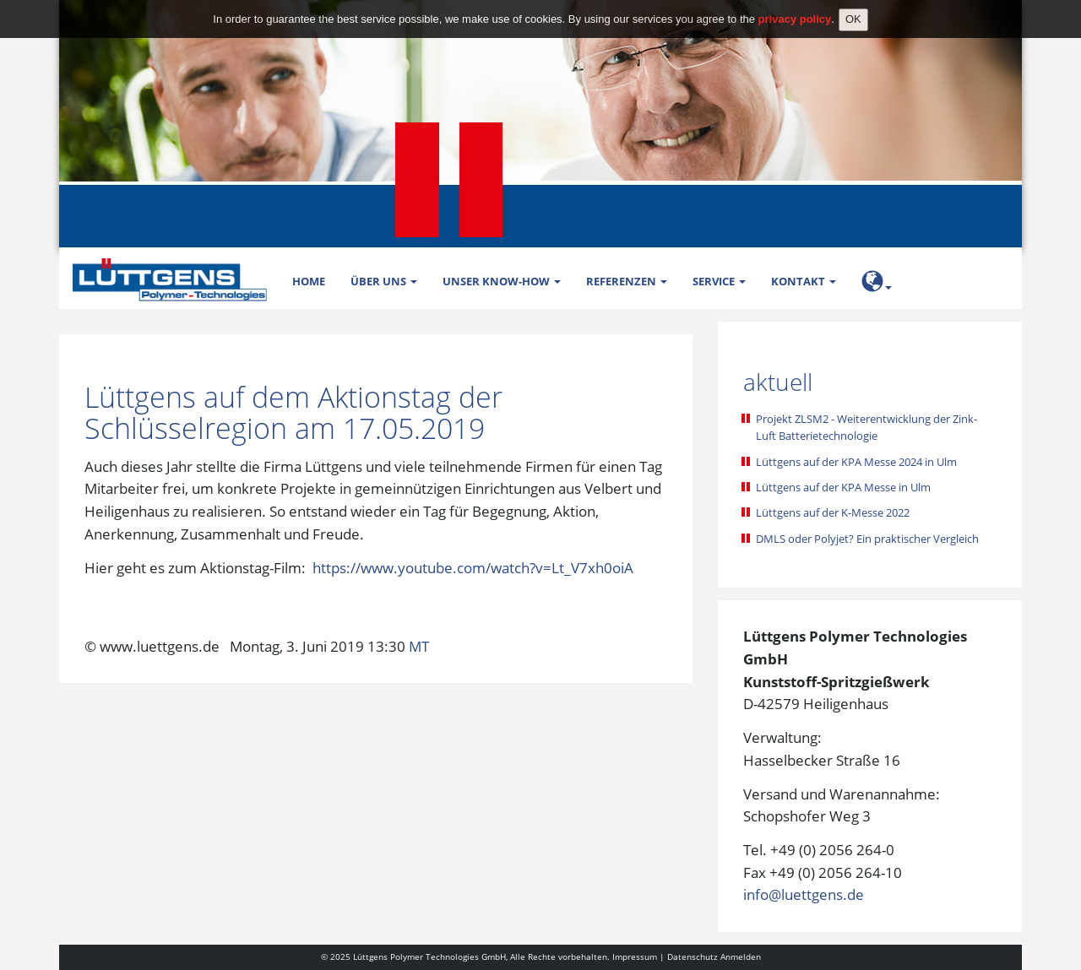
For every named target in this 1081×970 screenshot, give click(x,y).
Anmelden (740, 956)
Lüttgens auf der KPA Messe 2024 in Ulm (856, 461)
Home (308, 281)
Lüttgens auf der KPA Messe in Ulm (843, 487)
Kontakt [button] (803, 281)
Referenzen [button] (626, 281)
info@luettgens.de (803, 894)
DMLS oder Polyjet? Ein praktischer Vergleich (867, 538)
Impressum (634, 956)
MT (419, 646)
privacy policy (795, 11)
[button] (876, 284)
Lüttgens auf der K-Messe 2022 (833, 512)
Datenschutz (692, 956)
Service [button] (719, 281)
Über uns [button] (383, 281)
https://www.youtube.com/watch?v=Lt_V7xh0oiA (472, 567)
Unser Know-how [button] (502, 281)
